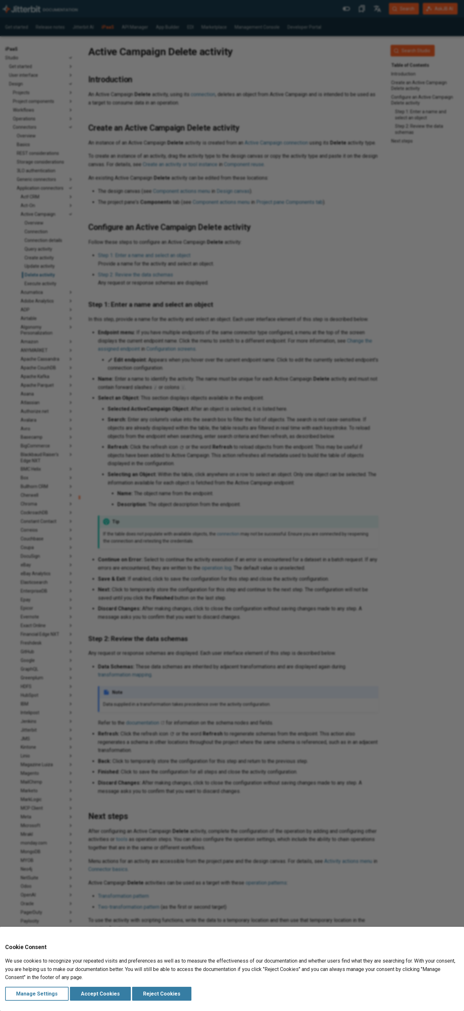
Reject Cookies (161, 994)
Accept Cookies (100, 994)
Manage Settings (37, 994)
